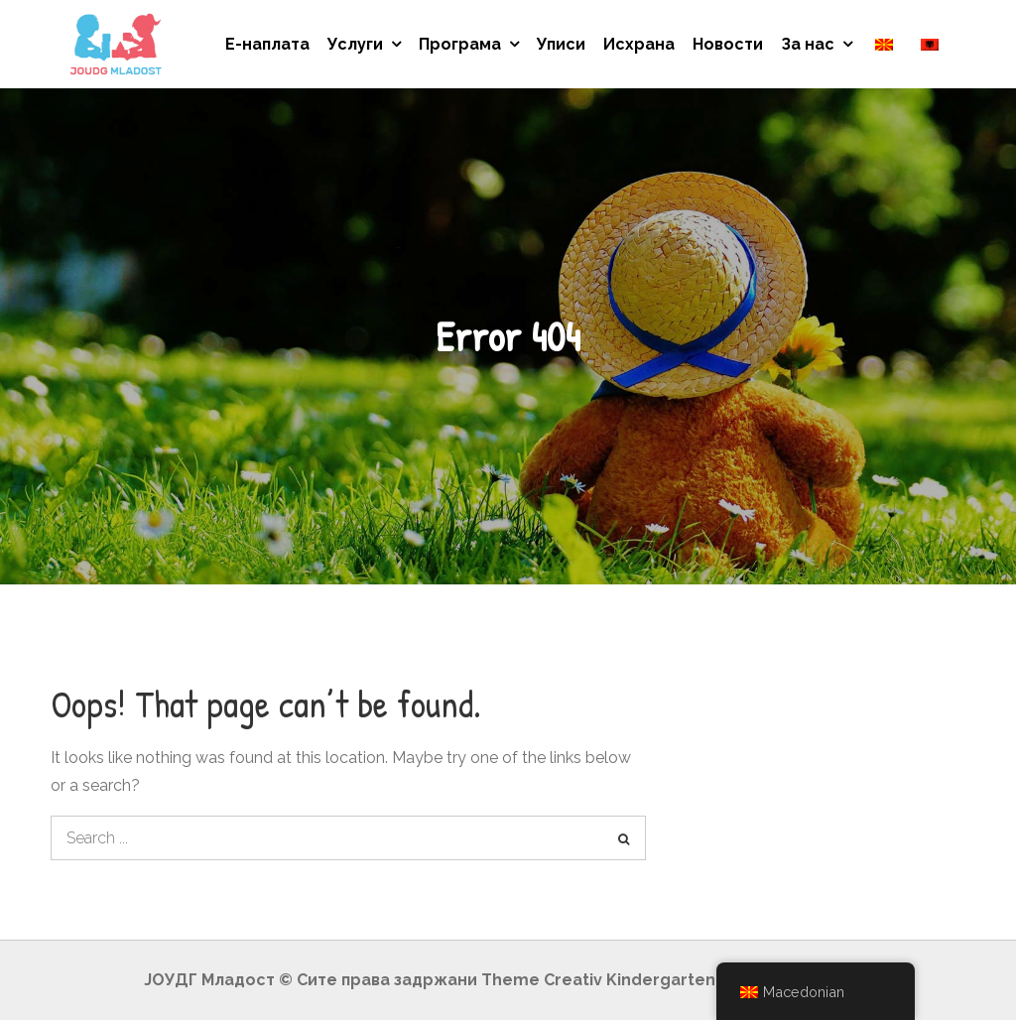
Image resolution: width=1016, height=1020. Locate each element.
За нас (807, 44)
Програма (460, 44)
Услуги (355, 44)
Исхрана (639, 44)
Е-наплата (267, 44)
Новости (728, 44)
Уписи (561, 44)
